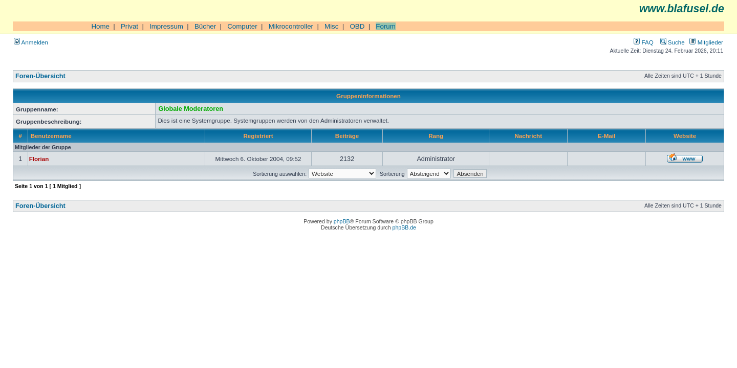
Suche (672, 42)
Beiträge (347, 135)
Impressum (166, 26)
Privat (129, 26)
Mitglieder (706, 42)
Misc (331, 26)
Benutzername (51, 135)
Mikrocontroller (291, 26)
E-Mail (606, 135)
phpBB (342, 221)
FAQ (643, 42)
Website (685, 135)
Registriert (258, 135)
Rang (435, 135)
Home (100, 26)
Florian (39, 158)
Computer (242, 26)
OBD (357, 26)
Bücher (205, 26)
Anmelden (31, 42)
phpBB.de (404, 227)
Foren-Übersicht (40, 76)
